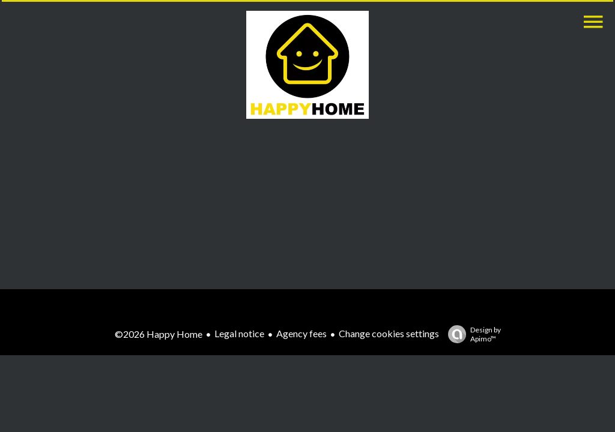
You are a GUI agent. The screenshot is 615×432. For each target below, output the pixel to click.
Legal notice (239, 333)
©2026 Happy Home (158, 334)
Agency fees (301, 333)
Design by (471, 334)
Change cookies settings (389, 333)
